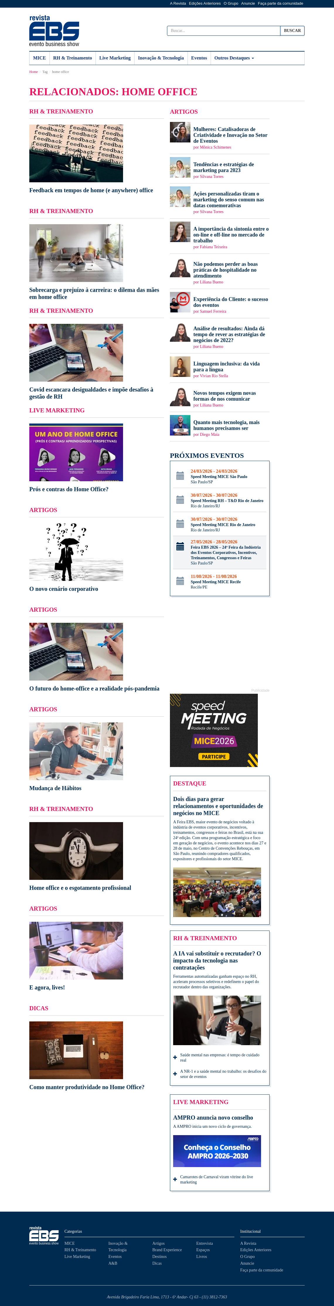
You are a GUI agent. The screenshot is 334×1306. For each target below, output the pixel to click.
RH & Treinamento (72, 57)
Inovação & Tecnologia (161, 57)
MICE (39, 57)
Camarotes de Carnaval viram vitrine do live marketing (213, 1179)
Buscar (292, 30)
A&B (112, 1263)
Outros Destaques (234, 57)
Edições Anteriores (205, 3)
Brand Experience (167, 1250)
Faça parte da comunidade (280, 3)
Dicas (157, 1263)
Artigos (158, 1243)
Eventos (199, 57)
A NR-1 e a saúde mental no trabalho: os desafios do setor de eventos (219, 1074)
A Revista (178, 3)
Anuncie (248, 3)
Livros (201, 1256)
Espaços (203, 1250)
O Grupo (231, 3)
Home (33, 72)
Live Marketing (115, 57)
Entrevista (204, 1243)
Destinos (159, 1256)
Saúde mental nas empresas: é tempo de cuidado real (216, 1057)
